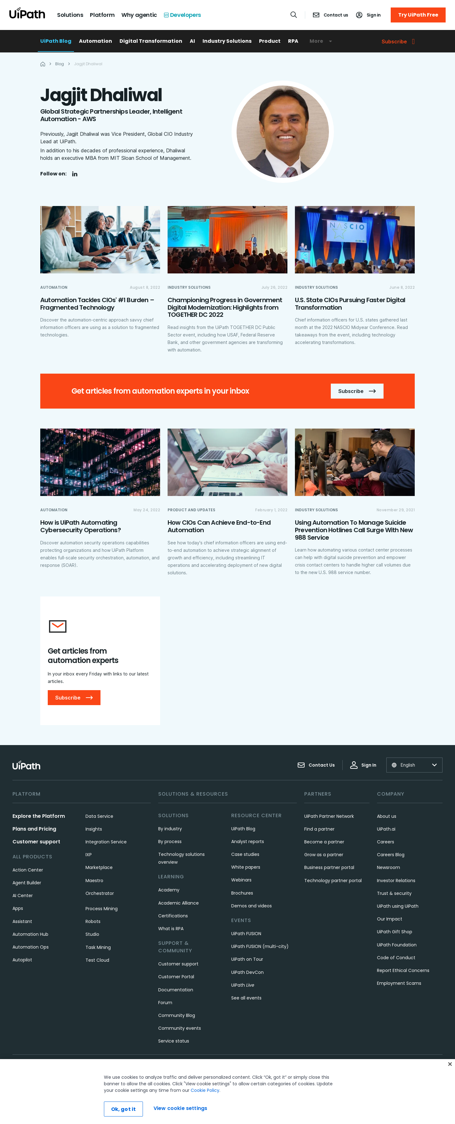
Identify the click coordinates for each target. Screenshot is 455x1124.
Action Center (27, 870)
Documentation (175, 990)
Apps (17, 909)
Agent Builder (26, 883)
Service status (173, 1041)
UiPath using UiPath (397, 906)
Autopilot (22, 960)
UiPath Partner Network (329, 816)
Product (270, 41)
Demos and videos (251, 906)
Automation (95, 41)
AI (192, 41)
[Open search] (294, 14)
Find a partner (319, 829)
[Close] (450, 1088)
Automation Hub (30, 934)
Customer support (36, 842)
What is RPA (170, 929)
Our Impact (389, 919)
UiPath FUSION (246, 934)
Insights (94, 829)
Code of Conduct (396, 958)
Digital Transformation (151, 41)
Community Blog (176, 1016)
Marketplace (99, 868)
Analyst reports (247, 842)
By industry (170, 829)
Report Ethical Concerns (403, 971)
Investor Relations (396, 881)
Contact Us (316, 765)
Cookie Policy (205, 1115)
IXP (89, 855)
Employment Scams (399, 983)
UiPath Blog (55, 41)
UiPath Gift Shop (394, 932)
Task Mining (98, 947)
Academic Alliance (178, 903)
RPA (293, 41)
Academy (168, 890)
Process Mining (102, 909)
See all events (246, 998)
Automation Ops (30, 947)
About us (386, 816)
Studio (92, 934)
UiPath (242, 985)
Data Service (99, 816)
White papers (245, 867)
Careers (385, 842)
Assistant (22, 922)
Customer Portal (176, 977)
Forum (165, 1003)
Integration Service (106, 842)
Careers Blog (390, 855)
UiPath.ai (386, 829)
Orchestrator (100, 894)
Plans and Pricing (34, 829)
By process (170, 842)
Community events (179, 1028)
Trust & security (394, 894)
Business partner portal (329, 868)
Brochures (242, 893)
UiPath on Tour (247, 959)
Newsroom (388, 868)
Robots (93, 922)
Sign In (363, 765)
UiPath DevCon (247, 972)
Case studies (245, 855)
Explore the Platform (38, 816)
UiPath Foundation (397, 945)
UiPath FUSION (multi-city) (260, 947)
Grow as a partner (323, 855)
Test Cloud (97, 960)
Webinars (241, 880)
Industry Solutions (227, 41)
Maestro (94, 881)
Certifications (173, 916)
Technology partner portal (333, 881)
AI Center (22, 896)
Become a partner (324, 842)
